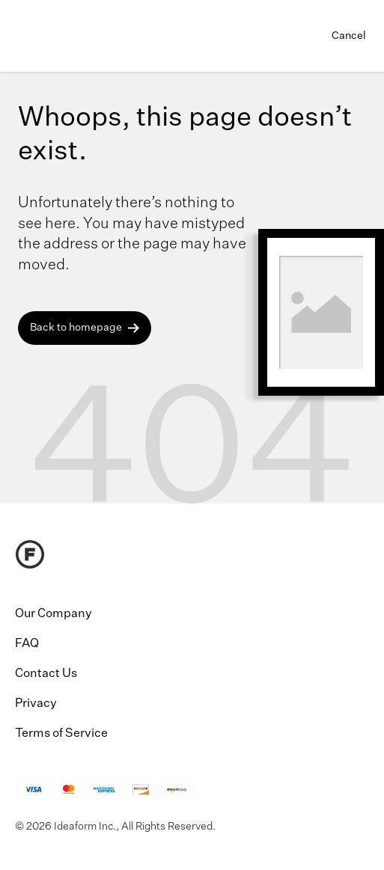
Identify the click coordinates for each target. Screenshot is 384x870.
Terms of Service (61, 734)
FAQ (27, 644)
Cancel (349, 36)
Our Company (53, 614)
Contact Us (46, 674)
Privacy (36, 704)
